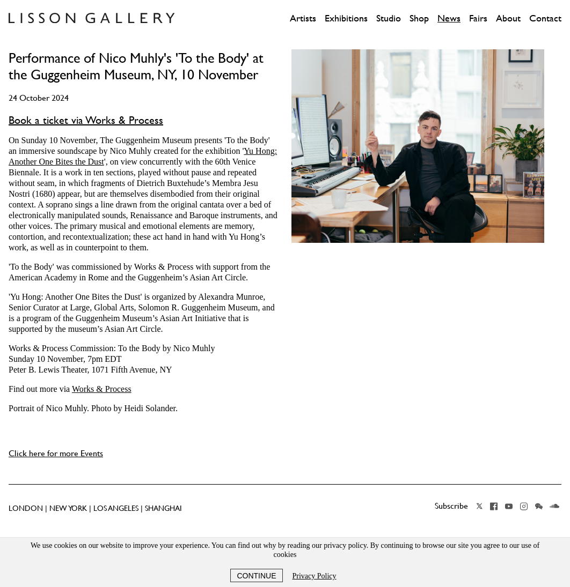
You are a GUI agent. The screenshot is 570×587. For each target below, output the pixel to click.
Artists (303, 18)
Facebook (493, 506)
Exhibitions (346, 18)
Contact (545, 18)
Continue (256, 575)
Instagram (523, 506)
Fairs (478, 18)
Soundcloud (554, 506)
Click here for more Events (56, 453)
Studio (388, 18)
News (449, 18)
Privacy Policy (315, 576)
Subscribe (451, 505)
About (508, 18)
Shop (419, 18)
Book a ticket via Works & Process (86, 120)
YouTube (508, 506)
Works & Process (101, 388)
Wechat (538, 506)
